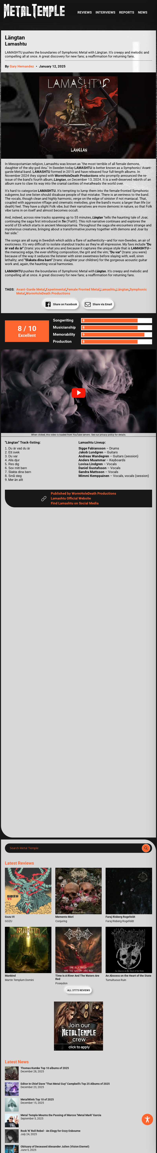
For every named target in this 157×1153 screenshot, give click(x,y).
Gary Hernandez (22, 66)
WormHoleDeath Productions (48, 293)
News (142, 12)
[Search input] (74, 848)
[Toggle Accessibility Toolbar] (147, 1119)
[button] (78, 393)
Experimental (56, 289)
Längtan (122, 289)
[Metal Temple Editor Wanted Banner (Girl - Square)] (78, 1049)
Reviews (85, 12)
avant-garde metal (30, 289)
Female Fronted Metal (83, 289)
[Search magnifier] (146, 848)
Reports (126, 12)
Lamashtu (108, 289)
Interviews (105, 12)
